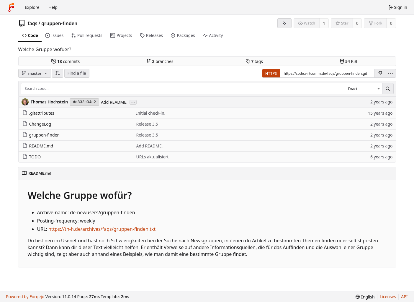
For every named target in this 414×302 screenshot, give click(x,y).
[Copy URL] (379, 73)
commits (65, 61)
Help (53, 7)
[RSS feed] (284, 23)
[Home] (11, 7)
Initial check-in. (151, 113)
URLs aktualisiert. (153, 157)
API (404, 296)
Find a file (77, 73)
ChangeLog (36, 124)
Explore (32, 7)
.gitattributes (38, 113)
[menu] (390, 73)
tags (254, 61)
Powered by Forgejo (25, 296)
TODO (31, 157)
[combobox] (363, 88)
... (133, 102)
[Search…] (387, 88)
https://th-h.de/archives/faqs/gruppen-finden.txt (102, 229)
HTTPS (271, 73)
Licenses (388, 296)
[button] (57, 73)
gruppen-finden (59, 23)
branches (160, 61)
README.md (37, 146)
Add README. (114, 102)
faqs (32, 23)
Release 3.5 (147, 124)
